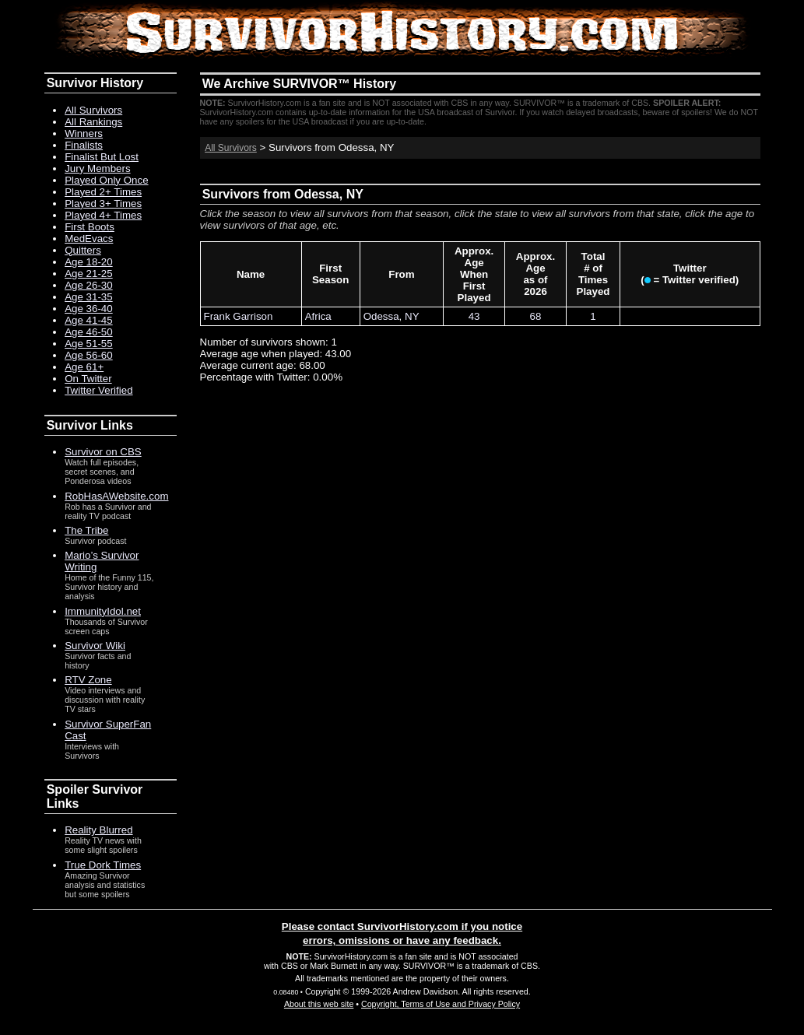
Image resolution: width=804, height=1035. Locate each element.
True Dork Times (103, 865)
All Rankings (93, 122)
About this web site (318, 1004)
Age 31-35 (89, 297)
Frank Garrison (238, 316)
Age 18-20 (89, 262)
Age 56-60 (89, 355)
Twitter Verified (98, 390)
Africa (318, 316)
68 (536, 316)
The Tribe (86, 530)
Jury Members (97, 168)
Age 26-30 (89, 285)
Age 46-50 (89, 332)
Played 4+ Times (103, 215)
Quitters (83, 250)
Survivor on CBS (103, 452)
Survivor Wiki (95, 645)
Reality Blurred (98, 830)
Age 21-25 (89, 273)
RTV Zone (88, 680)
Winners (84, 133)
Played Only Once (106, 180)
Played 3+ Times (103, 203)
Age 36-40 (89, 308)
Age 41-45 (89, 320)
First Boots (89, 227)
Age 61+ (84, 367)
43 (474, 316)
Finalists (84, 145)
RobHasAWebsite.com (116, 496)
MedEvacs (89, 238)
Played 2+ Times (103, 192)
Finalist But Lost (102, 157)
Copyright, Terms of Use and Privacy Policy (440, 1004)
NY (412, 316)
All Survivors (231, 147)
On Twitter (88, 378)
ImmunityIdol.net (103, 611)
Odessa (381, 316)
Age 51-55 (89, 343)
